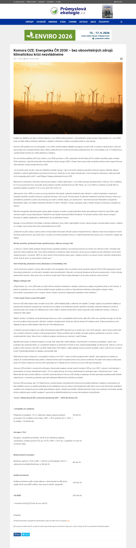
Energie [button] (53, 22)
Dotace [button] (83, 22)
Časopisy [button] (104, 22)
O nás (58, 2)
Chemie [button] (73, 22)
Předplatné (31, 2)
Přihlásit (118, 2)
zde (68, 521)
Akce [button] (93, 22)
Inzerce (41, 2)
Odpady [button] (30, 22)
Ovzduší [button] (41, 22)
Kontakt (50, 2)
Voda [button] (63, 22)
